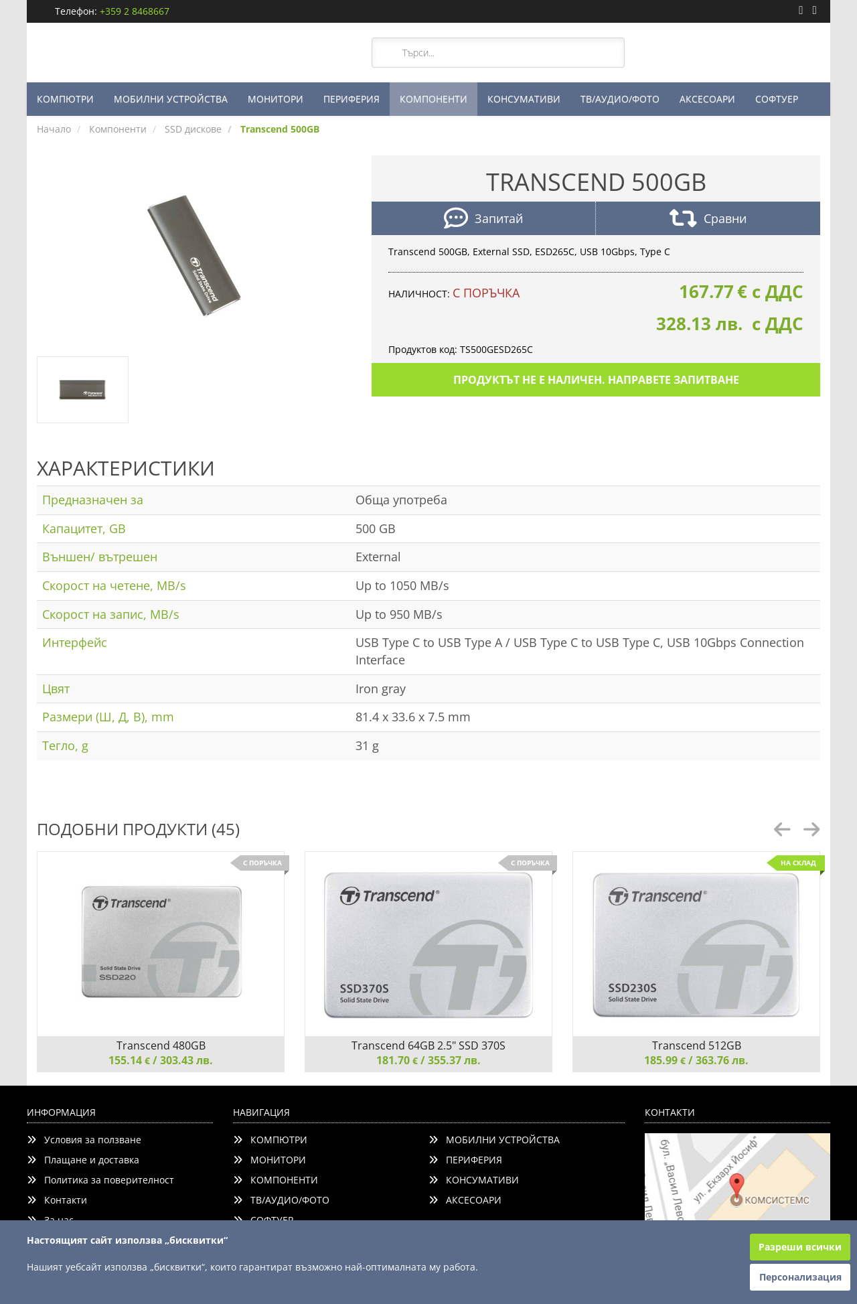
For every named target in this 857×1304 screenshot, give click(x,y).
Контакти (57, 1199)
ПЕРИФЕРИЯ (351, 98)
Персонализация (800, 1277)
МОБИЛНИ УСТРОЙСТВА (171, 98)
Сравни (708, 220)
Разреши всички (800, 1246)
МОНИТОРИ (275, 98)
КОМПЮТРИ (65, 98)
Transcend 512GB (696, 1045)
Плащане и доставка (83, 1159)
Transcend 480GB (161, 1045)
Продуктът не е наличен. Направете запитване (596, 379)
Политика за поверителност (100, 1179)
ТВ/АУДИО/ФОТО (619, 98)
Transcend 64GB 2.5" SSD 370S (428, 1045)
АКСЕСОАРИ (707, 98)
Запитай (483, 220)
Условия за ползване (84, 1139)
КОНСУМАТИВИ (523, 98)
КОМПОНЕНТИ (433, 98)
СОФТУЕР (776, 98)
